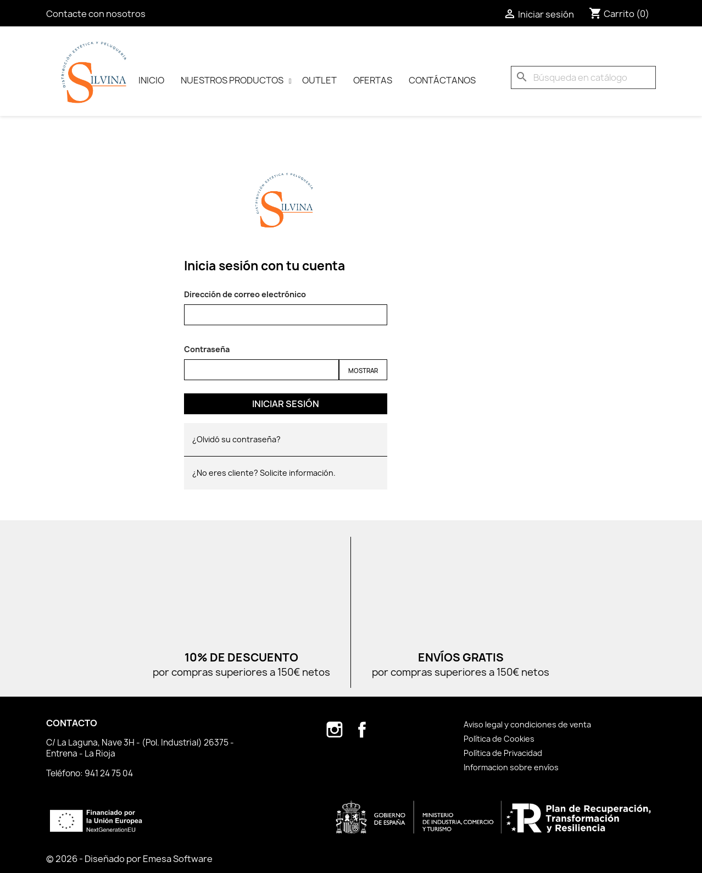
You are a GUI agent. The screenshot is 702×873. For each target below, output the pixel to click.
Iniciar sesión (285, 404)
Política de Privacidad (503, 753)
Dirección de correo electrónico (245, 294)
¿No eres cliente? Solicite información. (264, 473)
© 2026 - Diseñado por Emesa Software (129, 859)
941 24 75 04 (109, 773)
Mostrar (363, 370)
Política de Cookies (499, 738)
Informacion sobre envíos (511, 767)
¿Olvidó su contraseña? (236, 439)
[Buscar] (583, 77)
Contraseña (207, 349)
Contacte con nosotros (96, 14)
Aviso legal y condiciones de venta (527, 724)
